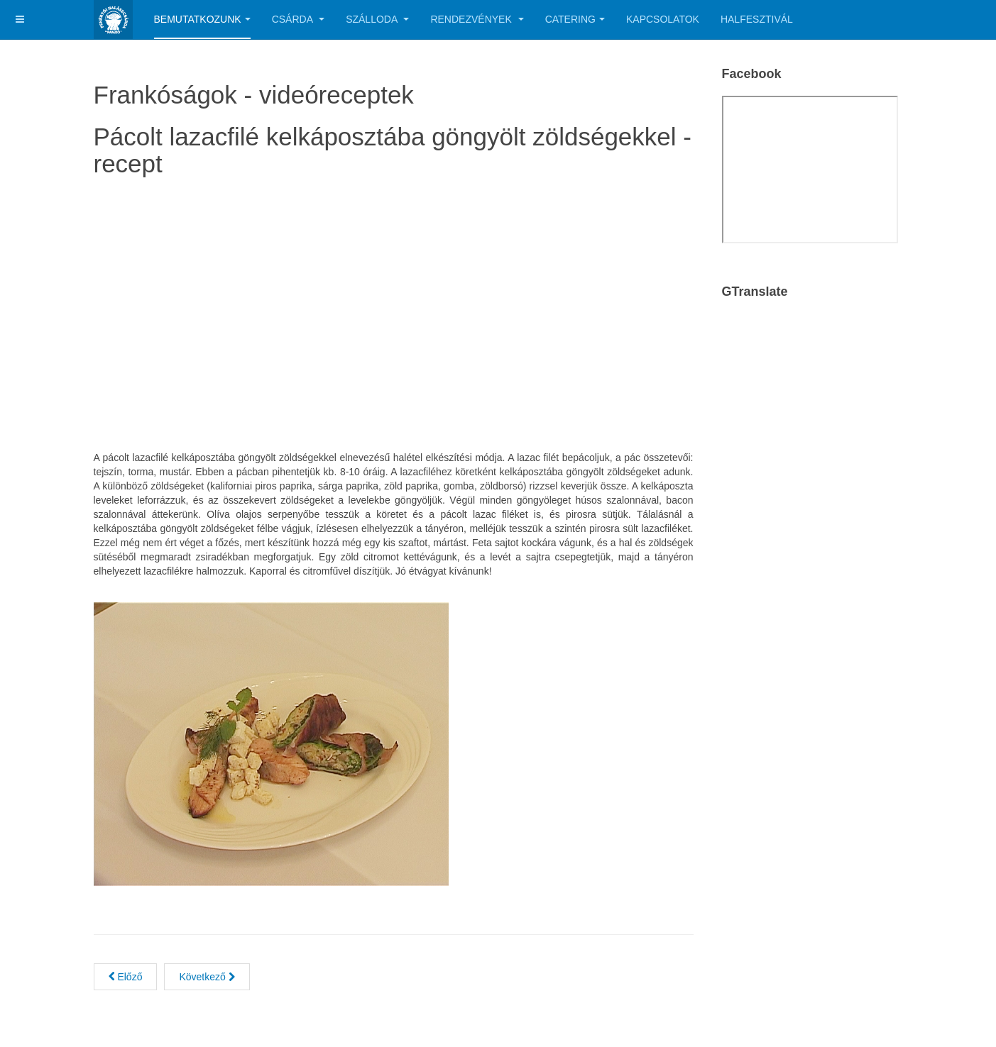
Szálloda (377, 19)
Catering (575, 19)
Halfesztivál (757, 19)
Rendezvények (476, 19)
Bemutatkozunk (202, 19)
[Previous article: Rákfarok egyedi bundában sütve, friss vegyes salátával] (126, 976)
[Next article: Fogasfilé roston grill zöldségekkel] (206, 976)
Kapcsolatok (662, 19)
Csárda (298, 19)
